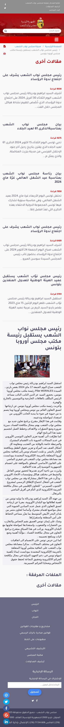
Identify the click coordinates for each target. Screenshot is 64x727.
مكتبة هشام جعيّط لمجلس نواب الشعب (42, 3)
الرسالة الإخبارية (43, 671)
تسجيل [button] (34, 692)
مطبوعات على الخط (35, 639)
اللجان (35, 617)
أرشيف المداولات (53, 7)
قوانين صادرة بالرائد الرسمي (35, 633)
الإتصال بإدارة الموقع (16, 722)
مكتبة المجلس (35, 655)
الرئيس (35, 604)
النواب (35, 611)
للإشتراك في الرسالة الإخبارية (45, 679)
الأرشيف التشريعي (35, 648)
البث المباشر (54, 10)
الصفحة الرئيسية (53, 47)
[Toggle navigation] (57, 40)
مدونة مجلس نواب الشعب (28, 47)
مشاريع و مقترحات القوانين (35, 626)
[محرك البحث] (32, 31)
